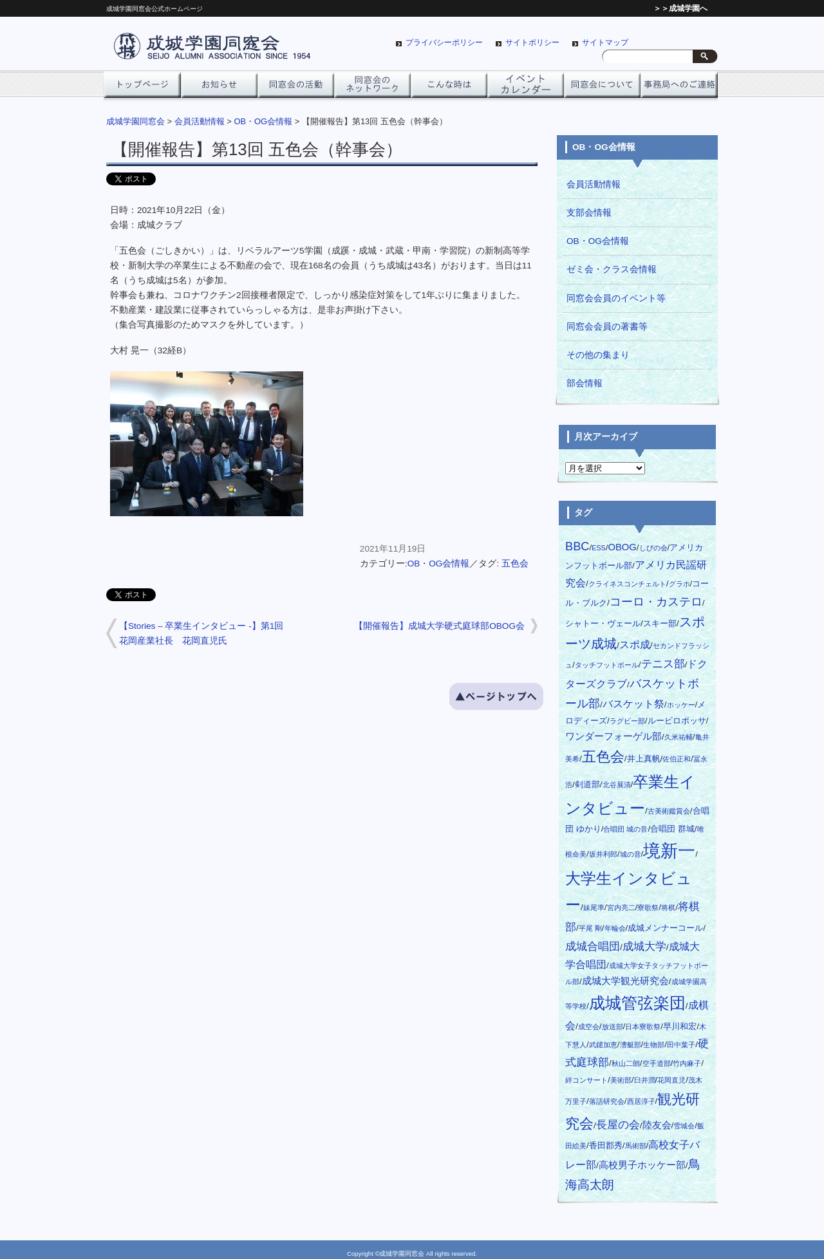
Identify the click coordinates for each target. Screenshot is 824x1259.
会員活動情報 (593, 184)
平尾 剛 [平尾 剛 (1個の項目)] (590, 928)
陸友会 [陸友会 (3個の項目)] (656, 1125)
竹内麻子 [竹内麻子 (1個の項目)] (687, 1063)
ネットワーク (372, 88)
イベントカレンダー (525, 88)
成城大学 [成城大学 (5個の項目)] (644, 946)
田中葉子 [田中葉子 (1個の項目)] (681, 1045)
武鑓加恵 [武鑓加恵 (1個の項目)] (603, 1045)
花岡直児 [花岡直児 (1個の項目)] (671, 1080)
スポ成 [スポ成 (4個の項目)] (634, 644)
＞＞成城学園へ (680, 8)
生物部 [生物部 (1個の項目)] (653, 1045)
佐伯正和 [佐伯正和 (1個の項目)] (676, 759)
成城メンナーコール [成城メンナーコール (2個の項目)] (665, 928)
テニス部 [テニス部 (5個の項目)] (663, 663)
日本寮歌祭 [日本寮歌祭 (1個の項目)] (642, 1027)
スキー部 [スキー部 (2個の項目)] (660, 623)
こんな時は (449, 88)
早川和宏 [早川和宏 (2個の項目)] (680, 1026)
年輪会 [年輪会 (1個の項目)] (615, 928)
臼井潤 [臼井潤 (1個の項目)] (644, 1080)
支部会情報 (589, 213)
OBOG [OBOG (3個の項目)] (622, 547)
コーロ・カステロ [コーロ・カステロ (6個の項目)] (656, 601)
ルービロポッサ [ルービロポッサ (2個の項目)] (677, 720)
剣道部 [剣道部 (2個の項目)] (587, 784)
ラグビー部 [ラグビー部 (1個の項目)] (627, 721)
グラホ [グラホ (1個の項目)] (679, 584)
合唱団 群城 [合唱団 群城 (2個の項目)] (672, 829)
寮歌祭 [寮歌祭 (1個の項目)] (648, 907)
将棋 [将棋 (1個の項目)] (668, 907)
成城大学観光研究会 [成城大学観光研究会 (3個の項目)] (625, 981)
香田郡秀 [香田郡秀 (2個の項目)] (606, 1145)
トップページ (142, 88)
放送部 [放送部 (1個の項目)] (612, 1027)
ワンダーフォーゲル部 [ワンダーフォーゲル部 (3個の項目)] (613, 736)
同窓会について (602, 88)
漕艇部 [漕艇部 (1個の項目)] (630, 1045)
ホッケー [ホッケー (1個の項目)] (681, 705)
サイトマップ (605, 42)
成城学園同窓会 (135, 121)
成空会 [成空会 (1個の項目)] (588, 1027)
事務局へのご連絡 (679, 88)
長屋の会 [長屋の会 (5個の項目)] (618, 1124)
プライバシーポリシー (444, 42)
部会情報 (584, 383)
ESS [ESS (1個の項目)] (598, 548)
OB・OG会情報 (438, 563)
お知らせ (219, 88)
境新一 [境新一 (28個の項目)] (669, 851)
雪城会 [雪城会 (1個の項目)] (684, 1126)
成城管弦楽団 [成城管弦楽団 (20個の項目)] (637, 1003)
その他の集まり (598, 355)
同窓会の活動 (296, 88)
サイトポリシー (532, 42)
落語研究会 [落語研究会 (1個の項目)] (606, 1101)
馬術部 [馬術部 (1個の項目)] (635, 1146)
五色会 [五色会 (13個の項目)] (603, 757)
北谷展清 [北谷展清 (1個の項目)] (617, 784)
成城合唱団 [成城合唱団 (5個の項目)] (592, 946)
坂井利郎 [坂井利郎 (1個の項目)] (603, 854)
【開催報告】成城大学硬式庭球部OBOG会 (439, 626)
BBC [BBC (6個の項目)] (577, 546)
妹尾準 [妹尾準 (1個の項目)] (593, 907)
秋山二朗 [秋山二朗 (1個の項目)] (626, 1063)
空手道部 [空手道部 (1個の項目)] (656, 1063)
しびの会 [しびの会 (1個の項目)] (653, 548)
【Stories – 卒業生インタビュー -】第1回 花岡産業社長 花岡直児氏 (205, 633)
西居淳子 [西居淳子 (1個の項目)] (641, 1101)
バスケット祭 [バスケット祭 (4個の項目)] (633, 703)
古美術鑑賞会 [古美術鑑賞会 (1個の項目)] (669, 811)
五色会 (515, 563)
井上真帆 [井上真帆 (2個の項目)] (643, 758)
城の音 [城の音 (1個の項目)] (630, 854)
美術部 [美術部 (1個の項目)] (621, 1080)
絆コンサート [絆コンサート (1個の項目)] (586, 1080)
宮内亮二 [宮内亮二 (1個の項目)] (621, 907)
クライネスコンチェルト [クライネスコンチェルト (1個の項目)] (627, 584)
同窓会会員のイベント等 (616, 298)
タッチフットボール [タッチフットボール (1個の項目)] (607, 665)
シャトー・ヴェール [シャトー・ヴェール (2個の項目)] (603, 623)
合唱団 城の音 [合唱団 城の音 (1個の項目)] (625, 829)
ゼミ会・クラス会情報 (611, 269)
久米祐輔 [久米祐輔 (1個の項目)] (678, 737)
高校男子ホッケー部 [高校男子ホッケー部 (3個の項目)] (642, 1165)
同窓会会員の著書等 (607, 326)
